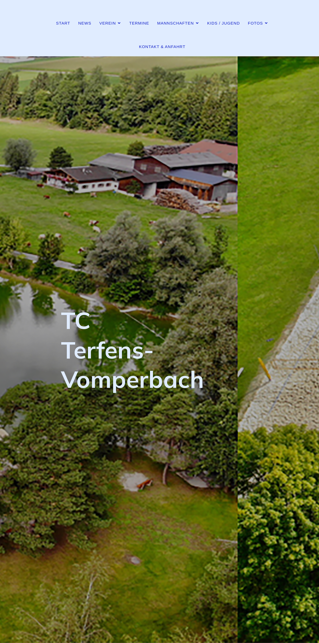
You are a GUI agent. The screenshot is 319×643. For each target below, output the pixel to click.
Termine (139, 23)
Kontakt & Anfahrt (162, 46)
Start (63, 23)
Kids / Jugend (223, 23)
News (84, 23)
